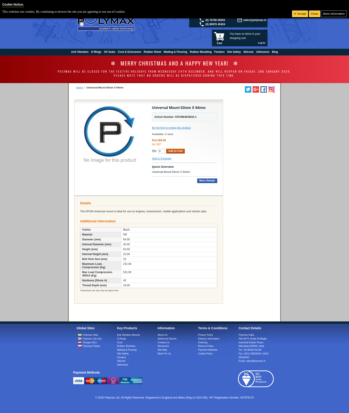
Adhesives (122, 364)
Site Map (162, 349)
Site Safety (123, 353)
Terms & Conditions (212, 328)
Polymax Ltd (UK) (92, 338)
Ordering (202, 342)
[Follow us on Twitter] (248, 89)
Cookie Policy (205, 353)
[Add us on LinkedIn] (256, 89)
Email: (252, 361)
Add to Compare (161, 158)
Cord (119, 342)
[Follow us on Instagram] (271, 89)
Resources (163, 346)
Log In (261, 42)
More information (334, 13)
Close (314, 13)
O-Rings (121, 338)
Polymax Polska (91, 346)
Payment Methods (207, 349)
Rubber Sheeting (126, 346)
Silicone (121, 361)
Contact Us (163, 342)
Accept (301, 13)
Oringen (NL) (90, 342)
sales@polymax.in (254, 20)
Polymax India (90, 334)
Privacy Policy (205, 334)
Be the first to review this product (171, 127)
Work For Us (164, 353)
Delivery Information (208, 338)
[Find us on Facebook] (263, 89)
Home (79, 87)
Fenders (121, 357)
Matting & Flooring (127, 349)
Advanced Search (167, 338)
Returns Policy (206, 346)
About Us (162, 334)
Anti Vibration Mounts (128, 334)
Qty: (154, 150)
